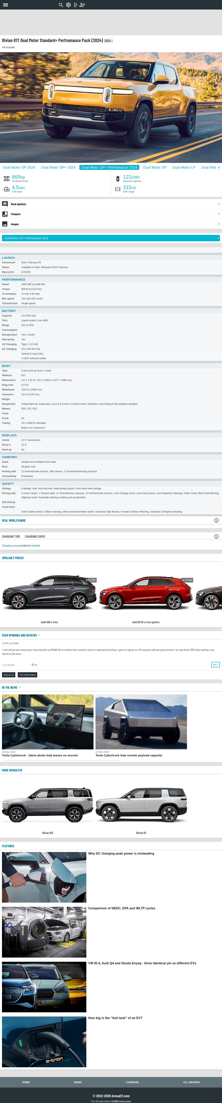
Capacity (7, 315)
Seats (5, 462)
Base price (8, 272)
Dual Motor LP (183, 167)
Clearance (7, 394)
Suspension (9, 404)
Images (115, 224)
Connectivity (9, 476)
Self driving (8, 502)
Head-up (7, 449)
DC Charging (9, 349)
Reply (215, 664)
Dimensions (9, 380)
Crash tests (8, 507)
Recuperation (9, 334)
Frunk (5, 418)
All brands (191, 1082)
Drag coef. (8, 385)
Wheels (6, 408)
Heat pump (8, 339)
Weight (6, 399)
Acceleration (9, 293)
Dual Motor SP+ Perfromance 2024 (109, 167)
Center (6, 440)
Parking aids (9, 471)
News (78, 1082)
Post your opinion (27, 674)
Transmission (9, 303)
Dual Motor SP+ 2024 (58, 167)
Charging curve (10, 545)
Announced (8, 262)
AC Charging (9, 344)
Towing (6, 423)
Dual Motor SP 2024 (19, 167)
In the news (11, 687)
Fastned (35, 545)
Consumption (9, 330)
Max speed (8, 298)
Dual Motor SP (154, 167)
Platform (7, 375)
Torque (6, 289)
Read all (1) (9, 674)
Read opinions (115, 204)
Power (5, 284)
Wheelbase (8, 389)
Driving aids (9, 493)
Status (5, 267)
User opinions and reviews (21, 635)
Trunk (5, 413)
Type (4, 370)
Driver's (6, 444)
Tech (4, 320)
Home (26, 1082)
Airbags (6, 488)
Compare (115, 214)
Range (5, 325)
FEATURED (8, 846)
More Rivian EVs (12, 770)
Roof (4, 466)
